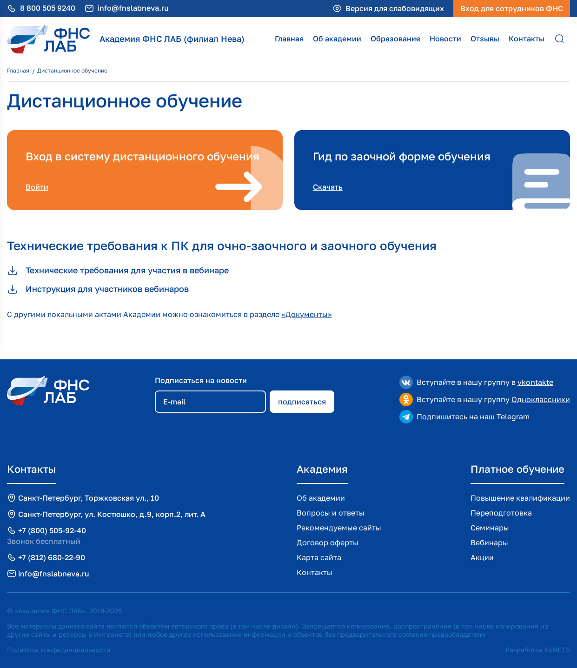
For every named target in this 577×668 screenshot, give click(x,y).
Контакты (526, 38)
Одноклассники (540, 399)
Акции (482, 557)
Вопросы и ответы (331, 512)
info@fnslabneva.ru (133, 8)
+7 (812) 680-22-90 (51, 557)
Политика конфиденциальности (59, 650)
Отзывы (485, 38)
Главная (289, 38)
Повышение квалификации (520, 498)
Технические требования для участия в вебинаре (118, 270)
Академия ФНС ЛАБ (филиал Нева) (172, 38)
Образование (395, 38)
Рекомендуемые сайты (339, 527)
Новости (445, 38)
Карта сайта (319, 557)
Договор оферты (327, 542)
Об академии (337, 38)
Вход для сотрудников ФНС (511, 8)
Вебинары (489, 542)
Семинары (490, 527)
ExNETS (557, 650)
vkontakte (535, 382)
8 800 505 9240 (47, 8)
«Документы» (306, 314)
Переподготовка (501, 512)
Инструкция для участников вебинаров (98, 289)
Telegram (513, 416)
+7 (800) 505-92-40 (52, 530)
